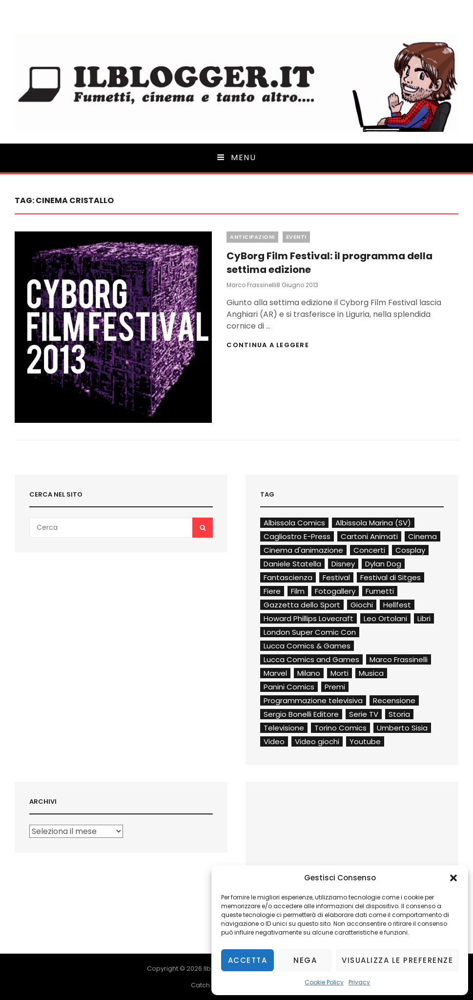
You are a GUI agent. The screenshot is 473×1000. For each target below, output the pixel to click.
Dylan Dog (383, 564)
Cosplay (410, 550)
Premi (335, 687)
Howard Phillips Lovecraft (308, 618)
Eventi (296, 237)
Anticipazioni (252, 237)
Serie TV (363, 714)
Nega (305, 960)
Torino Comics (340, 728)
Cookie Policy (324, 982)
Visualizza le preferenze (397, 960)
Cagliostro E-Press (297, 536)
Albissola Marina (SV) (373, 523)
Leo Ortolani (385, 618)
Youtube (365, 741)
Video (274, 741)
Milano (308, 673)
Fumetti (380, 591)
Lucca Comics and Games (311, 659)
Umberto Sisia (402, 728)
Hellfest (397, 605)
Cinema (422, 536)
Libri (424, 618)
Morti (339, 673)
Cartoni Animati (369, 536)
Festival (336, 577)
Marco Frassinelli (251, 285)
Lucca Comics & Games (307, 646)
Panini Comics (289, 687)
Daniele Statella (292, 564)
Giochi (361, 605)
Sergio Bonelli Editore (301, 714)
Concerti (369, 550)
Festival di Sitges (390, 577)
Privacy (359, 982)
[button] (453, 878)
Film (298, 591)
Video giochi (317, 741)
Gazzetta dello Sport (302, 605)
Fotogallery (335, 591)
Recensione (394, 700)
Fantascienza (288, 577)
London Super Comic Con (310, 632)
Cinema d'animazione (303, 550)
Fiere (272, 591)
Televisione (284, 728)
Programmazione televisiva (313, 700)
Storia (399, 714)
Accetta (247, 960)
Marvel (275, 673)
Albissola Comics (294, 523)
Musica (371, 673)
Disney (343, 564)
